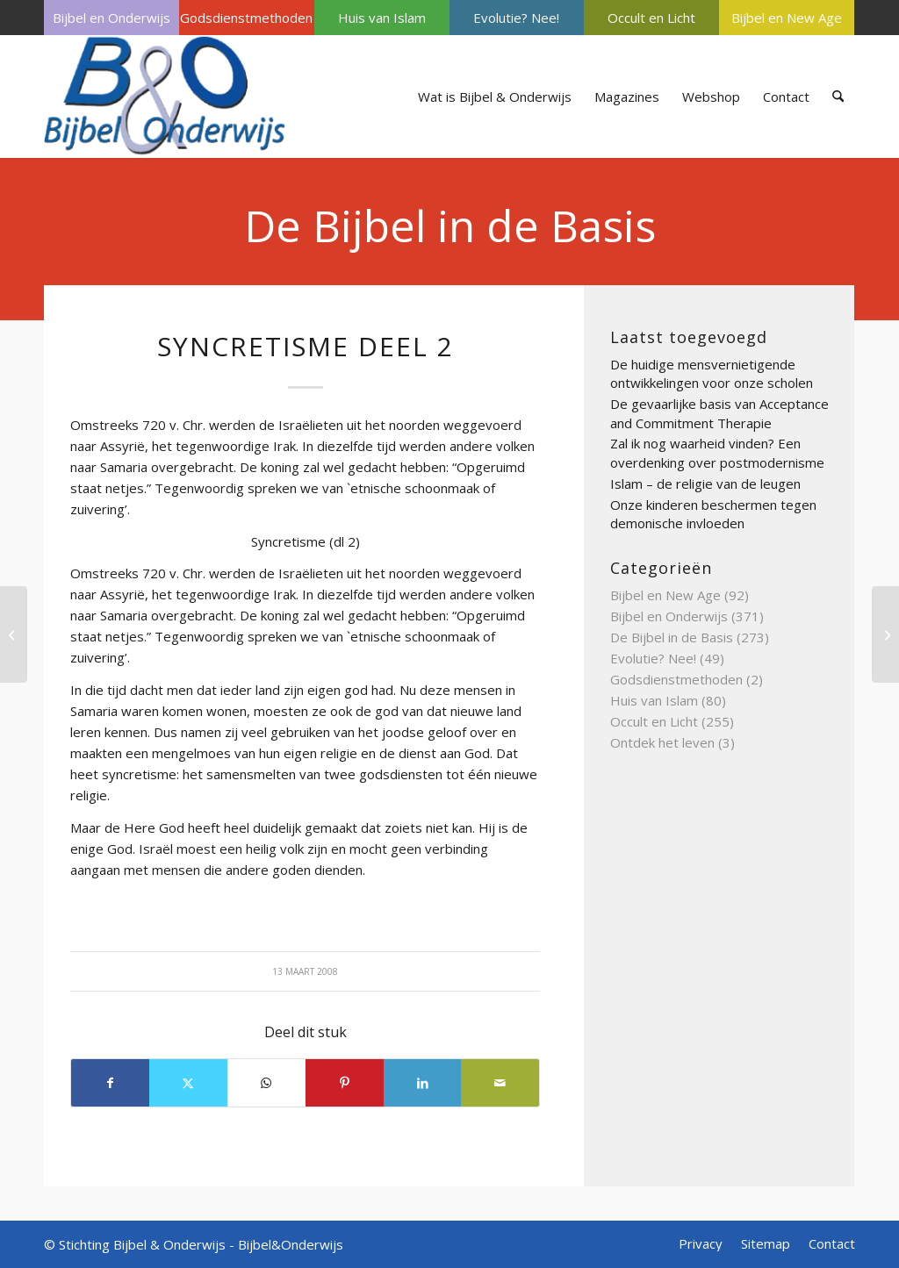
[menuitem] (111, 17)
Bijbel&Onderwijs (290, 1244)
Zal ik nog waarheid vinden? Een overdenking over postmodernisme (717, 452)
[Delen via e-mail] (500, 1083)
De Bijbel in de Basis (450, 225)
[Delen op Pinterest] (345, 1083)
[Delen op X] (188, 1083)
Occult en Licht (651, 17)
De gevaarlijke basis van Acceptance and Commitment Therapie (719, 413)
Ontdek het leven (662, 742)
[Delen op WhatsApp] (266, 1083)
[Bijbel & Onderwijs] (164, 96)
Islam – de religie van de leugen (705, 483)
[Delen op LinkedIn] (423, 1083)
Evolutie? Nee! (516, 17)
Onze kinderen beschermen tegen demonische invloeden (713, 514)
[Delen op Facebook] (110, 1083)
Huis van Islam (382, 17)
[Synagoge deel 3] (885, 634)
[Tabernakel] (13, 634)
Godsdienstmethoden (246, 17)
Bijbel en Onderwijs (111, 17)
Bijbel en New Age (786, 17)
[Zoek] (838, 96)
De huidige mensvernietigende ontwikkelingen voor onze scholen (711, 373)
